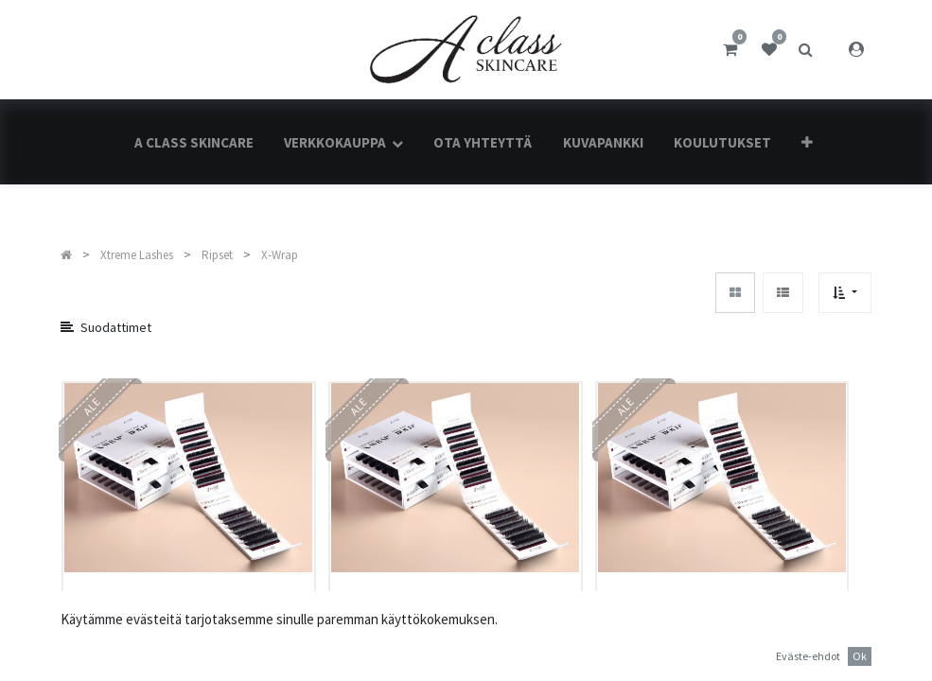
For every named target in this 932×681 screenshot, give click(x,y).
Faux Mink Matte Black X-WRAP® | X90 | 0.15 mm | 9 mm (184, 635)
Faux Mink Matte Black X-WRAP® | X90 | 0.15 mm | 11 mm (451, 635)
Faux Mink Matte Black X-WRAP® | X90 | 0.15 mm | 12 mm (718, 635)
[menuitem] (193, 142)
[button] (807, 142)
